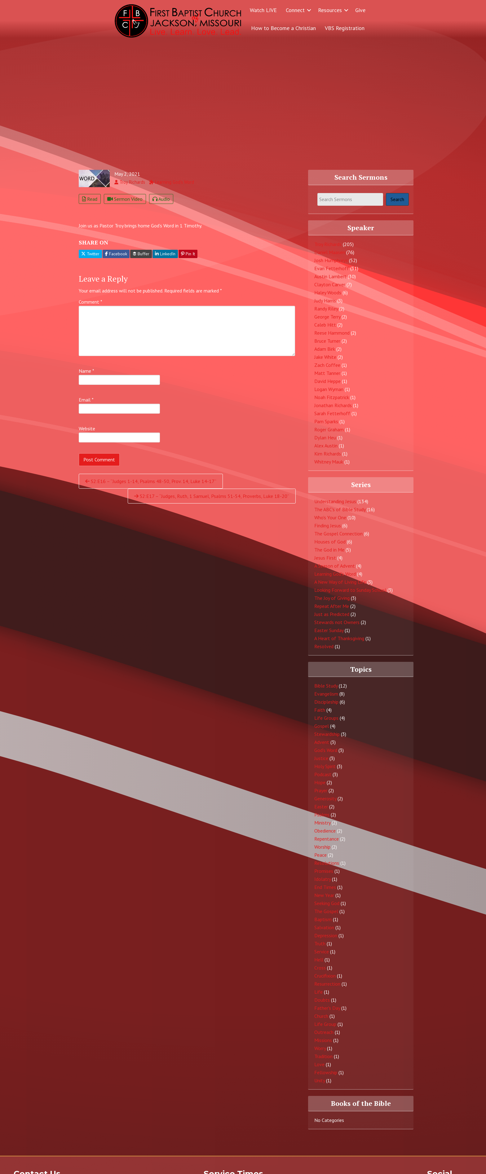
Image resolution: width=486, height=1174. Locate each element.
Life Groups (326, 722)
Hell (318, 964)
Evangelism (326, 698)
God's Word (325, 754)
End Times (325, 891)
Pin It (188, 258)
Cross (320, 972)
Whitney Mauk (328, 466)
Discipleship (326, 706)
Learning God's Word (335, 578)
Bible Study (326, 690)
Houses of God (330, 546)
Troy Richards (328, 248)
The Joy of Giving (332, 602)
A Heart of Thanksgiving (339, 642)
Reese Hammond (332, 337)
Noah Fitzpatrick (331, 401)
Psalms (321, 819)
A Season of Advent (334, 570)
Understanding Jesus (335, 505)
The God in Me (329, 554)
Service (321, 956)
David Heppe (327, 385)
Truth (319, 948)
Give (360, 10)
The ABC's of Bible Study (339, 513)
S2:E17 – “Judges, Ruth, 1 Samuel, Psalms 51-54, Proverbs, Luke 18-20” (211, 500)
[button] (309, 10)
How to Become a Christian (283, 28)
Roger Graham (329, 434)
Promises (323, 875)
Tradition (323, 1060)
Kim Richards (327, 458)
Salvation (324, 932)
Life (318, 996)
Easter (321, 811)
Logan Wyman (328, 393)
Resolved (324, 650)
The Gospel (326, 915)
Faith (319, 714)
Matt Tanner (327, 377)
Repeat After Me (331, 610)
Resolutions (326, 867)
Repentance (326, 843)
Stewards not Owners (337, 626)
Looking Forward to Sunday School (350, 594)
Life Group (325, 1028)
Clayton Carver (329, 289)
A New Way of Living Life (340, 586)
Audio (161, 203)
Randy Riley (326, 313)
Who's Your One (330, 521)
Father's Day (327, 1012)
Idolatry (322, 883)
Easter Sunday (328, 634)
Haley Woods (327, 297)
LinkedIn (165, 258)
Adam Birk (324, 353)
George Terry (327, 321)
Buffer (141, 258)
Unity (319, 1085)
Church (321, 1020)
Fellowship (325, 1077)
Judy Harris (325, 305)
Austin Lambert (330, 281)
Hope (319, 787)
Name (86, 375)
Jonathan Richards (333, 410)
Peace (320, 859)
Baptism (323, 924)
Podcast (322, 779)
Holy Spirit (325, 770)
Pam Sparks (326, 426)
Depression (325, 940)
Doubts (322, 1004)
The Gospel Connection (338, 537)
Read (89, 203)
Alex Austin (326, 450)
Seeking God (326, 907)
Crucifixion (325, 980)
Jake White (325, 361)
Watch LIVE (263, 10)
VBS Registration (345, 28)
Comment (90, 306)
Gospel (321, 730)
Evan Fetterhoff (331, 273)
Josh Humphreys (331, 265)
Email (86, 404)
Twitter (90, 258)
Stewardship (327, 738)
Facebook (116, 258)
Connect (295, 10)
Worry (320, 1052)
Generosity (325, 803)
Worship (322, 851)
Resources (330, 10)
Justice (321, 762)
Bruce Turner (327, 345)
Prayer (320, 795)
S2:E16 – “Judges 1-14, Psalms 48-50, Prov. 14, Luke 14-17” (150, 485)
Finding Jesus (327, 529)
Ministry (322, 827)
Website (87, 433)
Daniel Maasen (329, 256)
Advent (321, 746)
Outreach (324, 1036)
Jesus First (325, 562)
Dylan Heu (325, 442)
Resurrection (327, 988)
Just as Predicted (331, 618)
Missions (323, 1044)
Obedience (325, 835)
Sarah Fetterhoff (332, 418)
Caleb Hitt (325, 329)
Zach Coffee (327, 369)
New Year (324, 899)
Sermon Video (125, 203)
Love (319, 1069)
